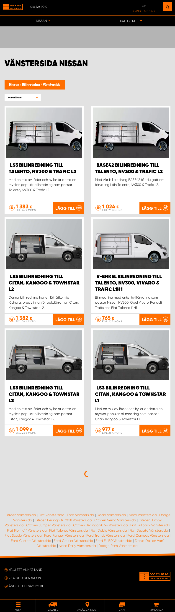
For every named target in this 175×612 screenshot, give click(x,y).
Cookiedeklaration (25, 578)
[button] (23, 97)
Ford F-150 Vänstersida (114, 541)
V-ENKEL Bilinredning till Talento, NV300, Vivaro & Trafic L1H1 (128, 283)
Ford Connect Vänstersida (148, 535)
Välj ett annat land (25, 569)
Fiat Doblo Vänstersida (108, 530)
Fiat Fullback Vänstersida (150, 525)
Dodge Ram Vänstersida (118, 546)
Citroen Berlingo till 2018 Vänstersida (63, 520)
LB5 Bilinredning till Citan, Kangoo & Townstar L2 (44, 283)
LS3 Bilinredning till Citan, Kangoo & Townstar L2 (44, 394)
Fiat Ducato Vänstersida (148, 530)
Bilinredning (31, 84)
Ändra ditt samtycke (26, 586)
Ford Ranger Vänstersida (64, 535)
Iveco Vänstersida (143, 515)
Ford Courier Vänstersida (73, 541)
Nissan (14, 84)
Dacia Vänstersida (111, 515)
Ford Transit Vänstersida (105, 535)
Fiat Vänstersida (51, 515)
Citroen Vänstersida (20, 515)
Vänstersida (51, 84)
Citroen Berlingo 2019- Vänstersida (100, 525)
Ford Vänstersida (80, 515)
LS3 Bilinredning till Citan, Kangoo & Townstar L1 (130, 394)
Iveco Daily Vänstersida (77, 546)
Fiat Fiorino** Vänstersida (27, 530)
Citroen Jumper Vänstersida (48, 525)
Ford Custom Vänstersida (31, 541)
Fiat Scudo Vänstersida (23, 535)
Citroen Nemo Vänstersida (115, 520)
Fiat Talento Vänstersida (68, 530)
